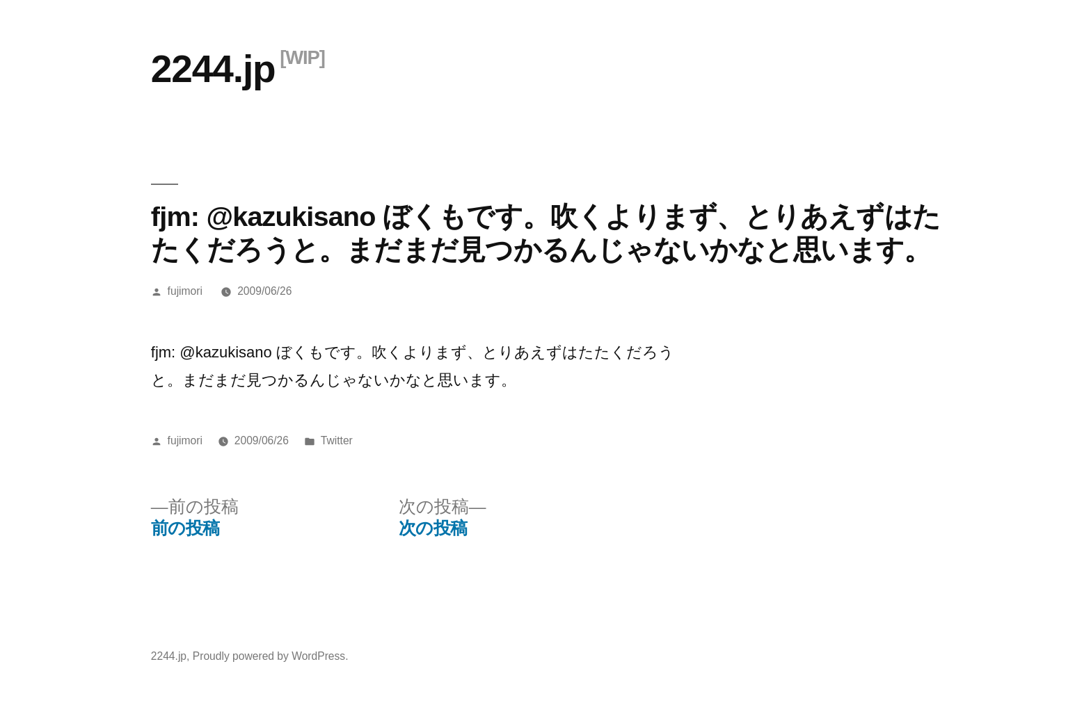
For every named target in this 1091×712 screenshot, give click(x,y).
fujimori (185, 291)
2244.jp (213, 68)
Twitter (337, 440)
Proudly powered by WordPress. (271, 656)
